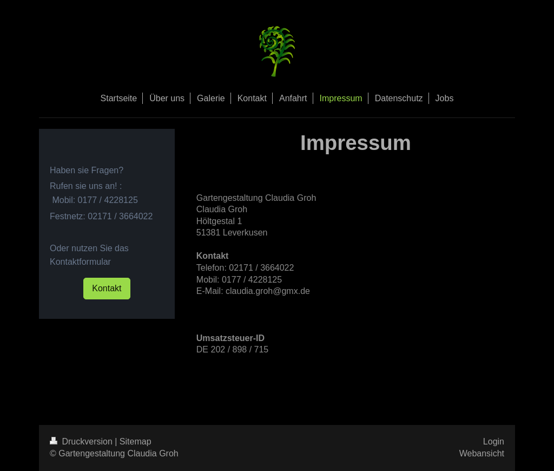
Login (493, 441)
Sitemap (135, 441)
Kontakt (106, 288)
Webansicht (481, 453)
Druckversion (82, 441)
